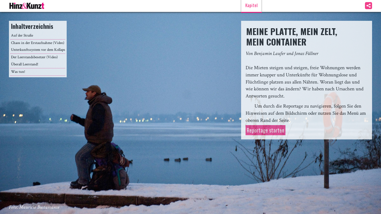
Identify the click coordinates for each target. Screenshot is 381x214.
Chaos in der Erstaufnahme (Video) (37, 42)
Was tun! (18, 71)
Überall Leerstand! (24, 64)
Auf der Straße (22, 35)
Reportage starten (265, 130)
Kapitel (251, 5)
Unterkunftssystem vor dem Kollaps (38, 49)
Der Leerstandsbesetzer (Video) (34, 57)
